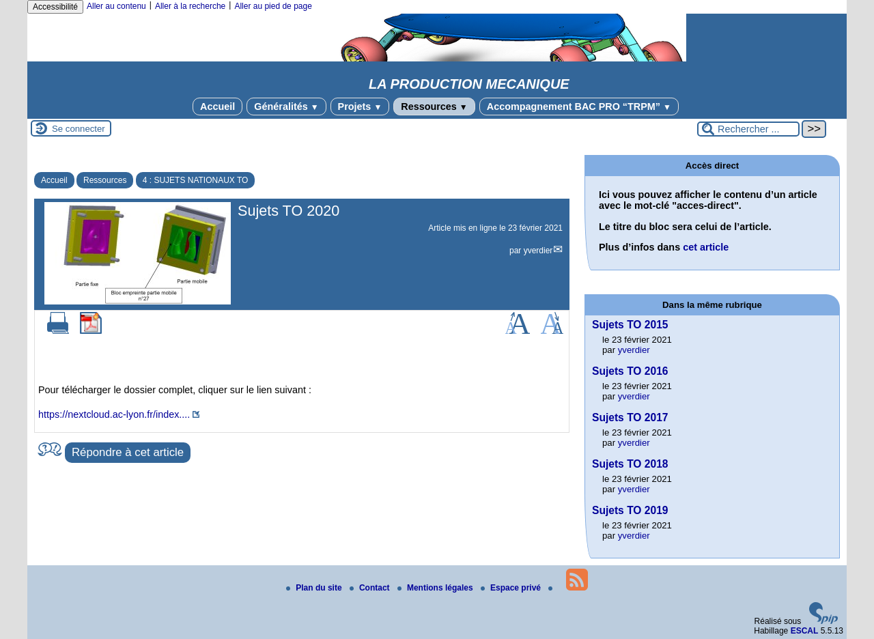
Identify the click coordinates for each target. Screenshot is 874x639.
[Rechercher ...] (748, 129)
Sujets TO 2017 (630, 417)
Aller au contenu (116, 6)
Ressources (434, 106)
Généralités (286, 106)
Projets (360, 106)
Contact (371, 588)
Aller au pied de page (272, 6)
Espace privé (512, 588)
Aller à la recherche (190, 6)
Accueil (217, 106)
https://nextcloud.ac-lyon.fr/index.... (114, 414)
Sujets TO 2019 (630, 510)
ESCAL (805, 631)
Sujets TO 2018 (630, 464)
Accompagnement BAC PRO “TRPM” (579, 106)
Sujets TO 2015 (630, 324)
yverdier (538, 250)
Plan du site (315, 588)
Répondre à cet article (128, 452)
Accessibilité (55, 7)
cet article (706, 247)
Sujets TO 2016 (630, 371)
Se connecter (78, 129)
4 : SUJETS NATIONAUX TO (196, 180)
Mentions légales (436, 588)
